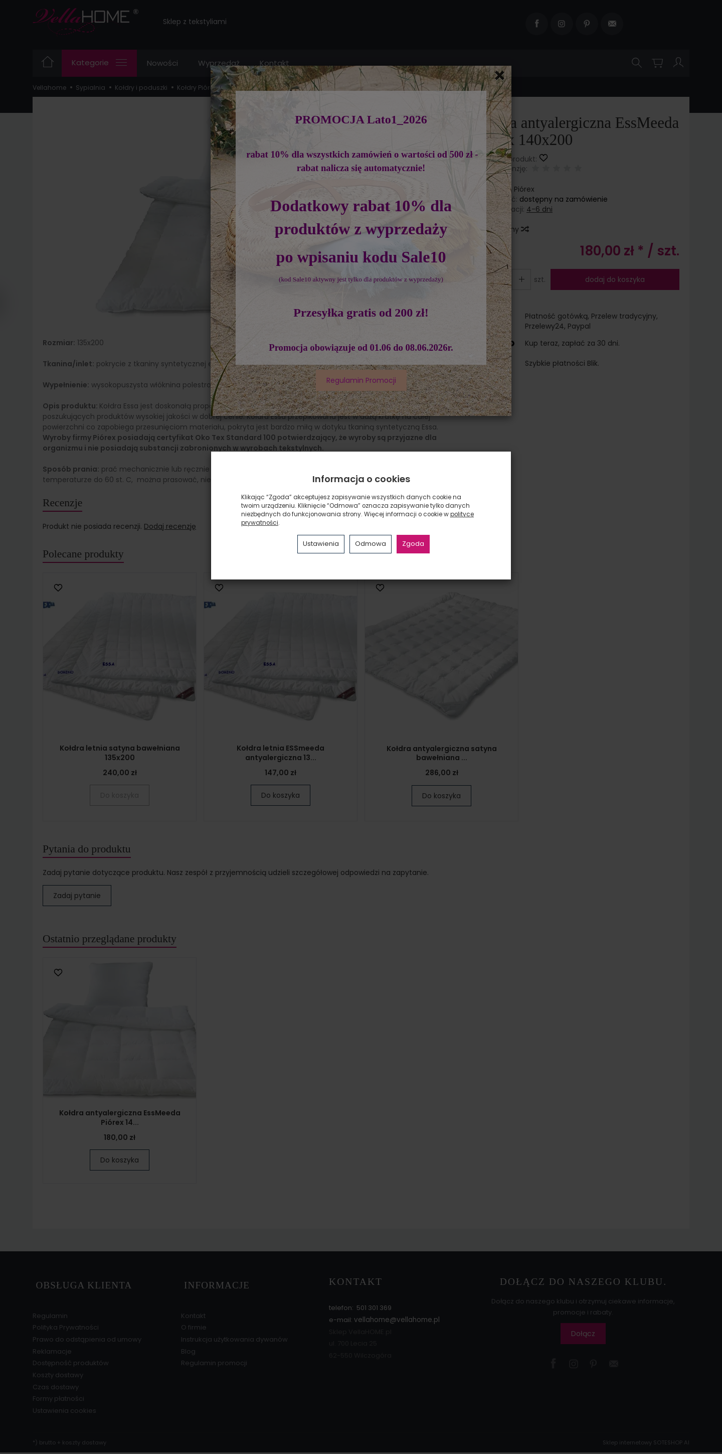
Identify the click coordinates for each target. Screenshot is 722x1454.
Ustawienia (321, 543)
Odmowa (370, 543)
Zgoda (413, 543)
